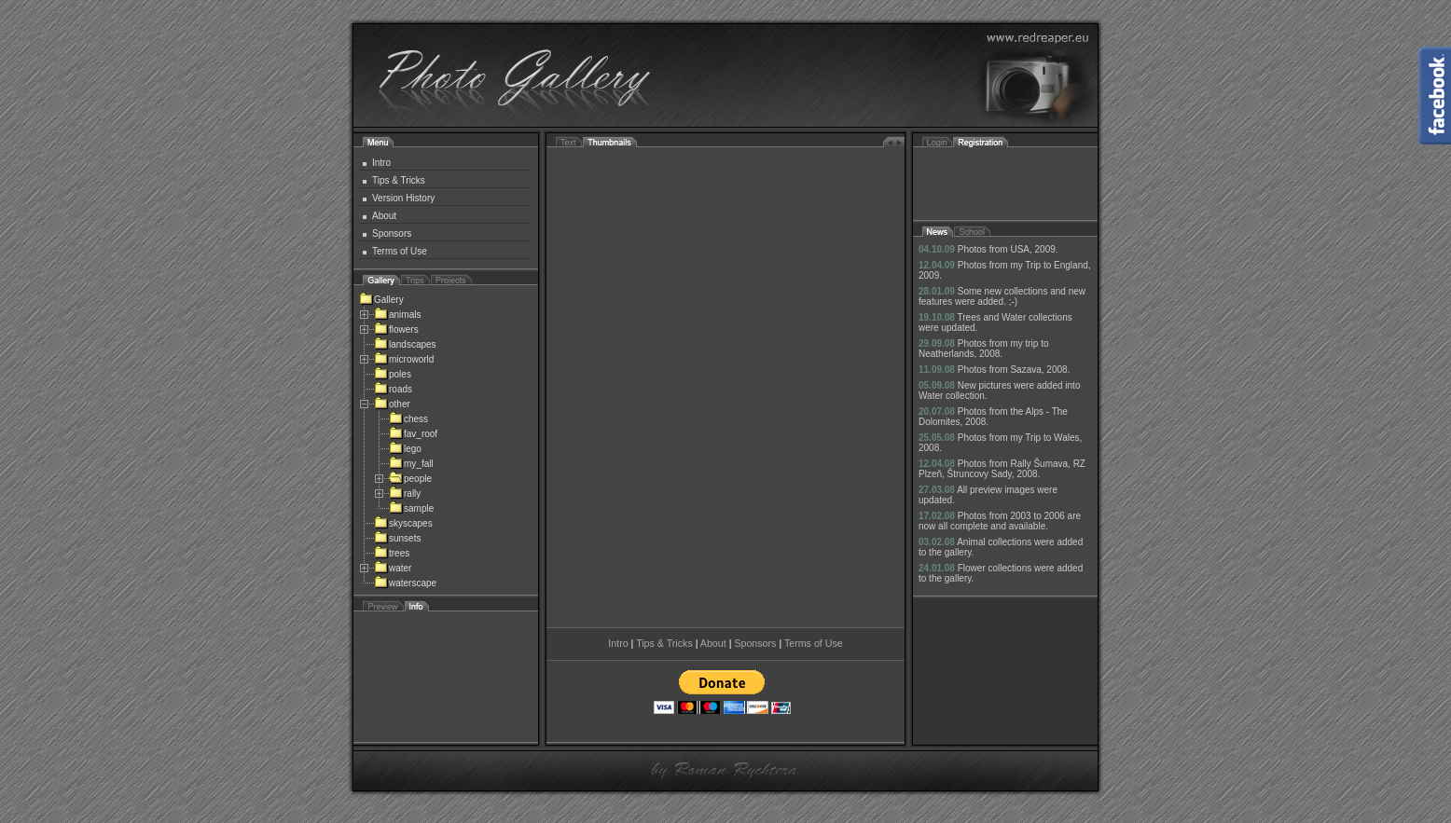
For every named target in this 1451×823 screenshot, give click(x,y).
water (392, 568)
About (384, 216)
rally (405, 493)
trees (391, 553)
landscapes (405, 344)
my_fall (411, 464)
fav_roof (413, 434)
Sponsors (391, 233)
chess (408, 419)
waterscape (405, 583)
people (410, 478)
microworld (404, 359)
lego (405, 449)
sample (411, 508)
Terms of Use (399, 251)
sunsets (397, 538)
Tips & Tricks (398, 180)
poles (392, 374)
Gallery (381, 300)
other (392, 404)
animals (397, 314)
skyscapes (403, 523)
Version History (403, 198)
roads (393, 389)
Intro (381, 163)
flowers (396, 329)
